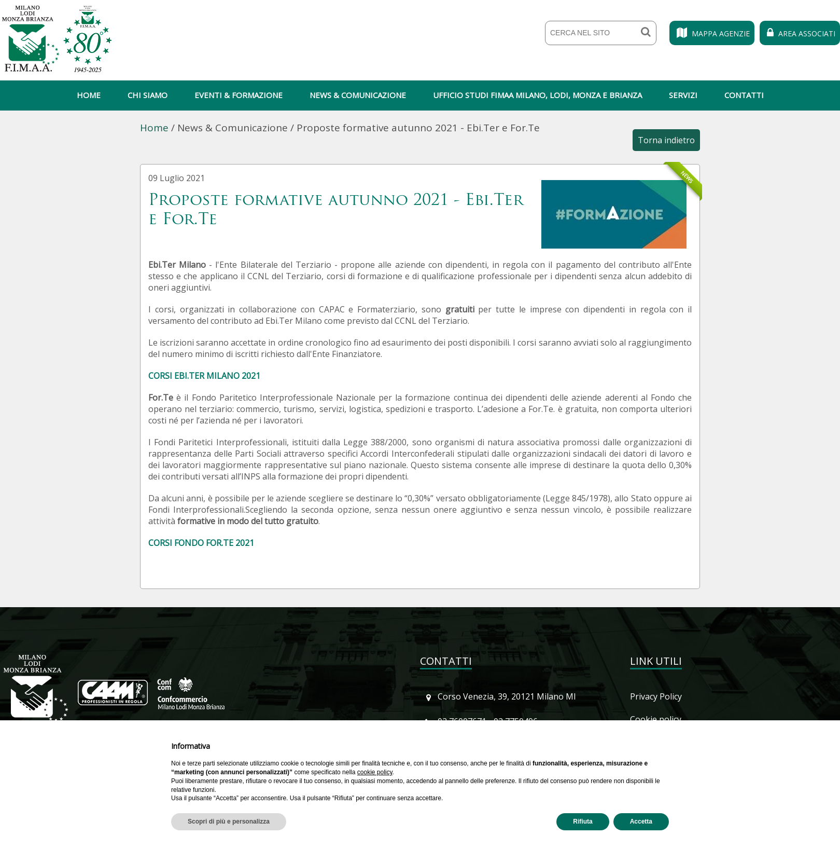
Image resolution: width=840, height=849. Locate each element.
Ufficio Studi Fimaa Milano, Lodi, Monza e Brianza (537, 95)
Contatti (744, 95)
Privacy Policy (656, 696)
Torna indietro (666, 140)
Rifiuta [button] (582, 821)
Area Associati (799, 33)
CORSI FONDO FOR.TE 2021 (201, 543)
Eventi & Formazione (238, 95)
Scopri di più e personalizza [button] (229, 821)
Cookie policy (655, 719)
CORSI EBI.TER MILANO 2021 (204, 375)
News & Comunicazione (358, 95)
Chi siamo (147, 95)
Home (89, 95)
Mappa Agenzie (712, 33)
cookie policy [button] (375, 772)
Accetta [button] (641, 821)
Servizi (683, 95)
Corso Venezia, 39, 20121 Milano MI (507, 696)
